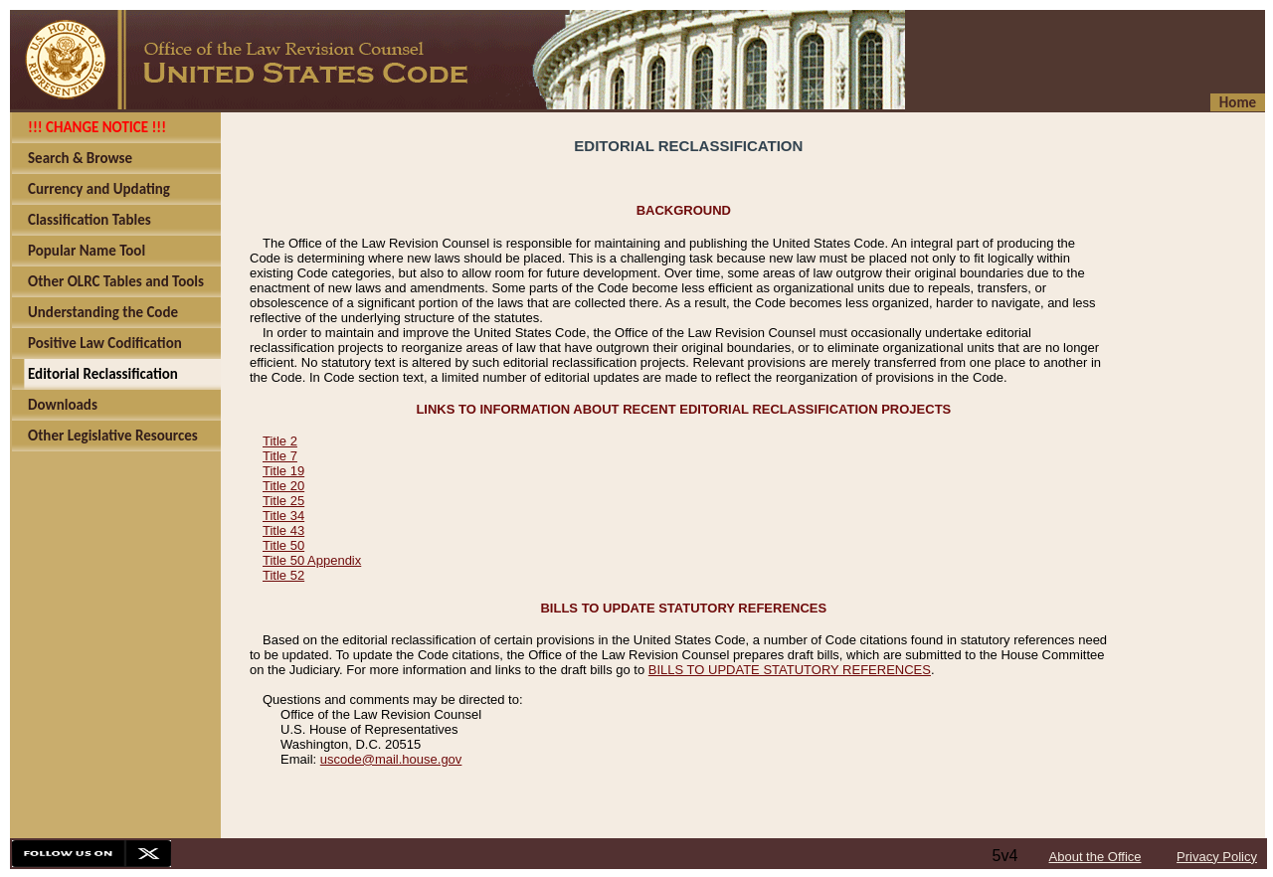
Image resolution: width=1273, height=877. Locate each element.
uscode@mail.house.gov (391, 759)
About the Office (1095, 856)
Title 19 (283, 470)
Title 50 (283, 545)
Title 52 (283, 575)
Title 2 (280, 441)
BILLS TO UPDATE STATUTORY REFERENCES (789, 669)
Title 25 (283, 500)
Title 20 (283, 485)
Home (1237, 102)
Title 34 (283, 515)
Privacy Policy (1217, 856)
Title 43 (283, 530)
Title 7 (280, 455)
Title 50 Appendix (312, 560)
